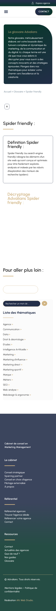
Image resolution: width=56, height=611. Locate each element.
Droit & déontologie (14, 339)
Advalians (12, 579)
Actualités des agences (16, 550)
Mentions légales (13, 588)
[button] (6, 12)
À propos (9, 486)
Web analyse (10, 389)
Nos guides (10, 557)
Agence (8, 324)
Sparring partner (13, 476)
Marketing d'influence (15, 359)
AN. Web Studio (24, 600)
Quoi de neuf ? (12, 553)
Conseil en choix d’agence (18, 479)
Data (6, 334)
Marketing (9, 354)
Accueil (7, 91)
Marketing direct (12, 364)
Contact (8, 521)
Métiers (8, 379)
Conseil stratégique (14, 472)
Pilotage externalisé (14, 483)
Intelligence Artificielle (15, 349)
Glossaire (18, 91)
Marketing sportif (13, 369)
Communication (12, 329)
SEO (6, 384)
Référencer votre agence (17, 518)
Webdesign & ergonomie (17, 394)
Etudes (7, 344)
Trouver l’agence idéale (16, 514)
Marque (8, 374)
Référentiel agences (15, 511)
